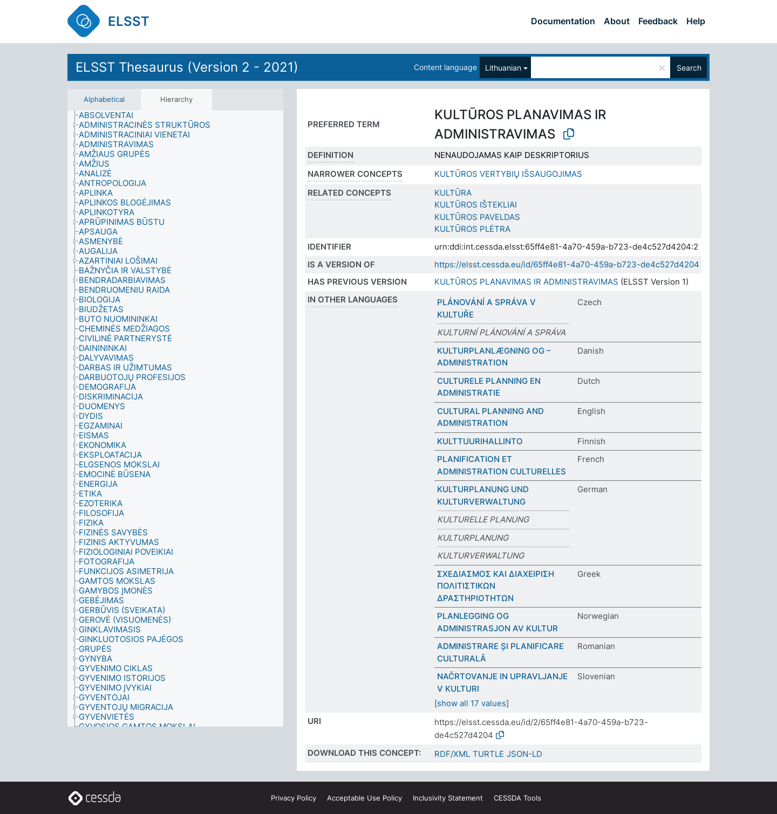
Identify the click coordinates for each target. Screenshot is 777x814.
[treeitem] (110, 115)
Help (695, 21)
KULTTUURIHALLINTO (480, 441)
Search (689, 67)
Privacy (293, 798)
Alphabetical (104, 99)
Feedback (658, 21)
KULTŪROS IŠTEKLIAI (475, 204)
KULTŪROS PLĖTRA (472, 229)
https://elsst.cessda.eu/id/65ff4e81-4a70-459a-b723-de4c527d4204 (566, 264)
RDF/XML (452, 754)
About (617, 21)
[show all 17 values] (471, 703)
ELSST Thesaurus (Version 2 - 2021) (187, 67)
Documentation (563, 21)
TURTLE (488, 754)
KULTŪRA (453, 193)
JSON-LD (524, 754)
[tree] (175, 419)
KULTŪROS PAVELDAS (477, 217)
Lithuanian (503, 67)
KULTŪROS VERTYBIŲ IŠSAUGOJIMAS (508, 174)
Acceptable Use (364, 798)
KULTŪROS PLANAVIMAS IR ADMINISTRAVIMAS (526, 282)
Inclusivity (448, 798)
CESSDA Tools (517, 798)
